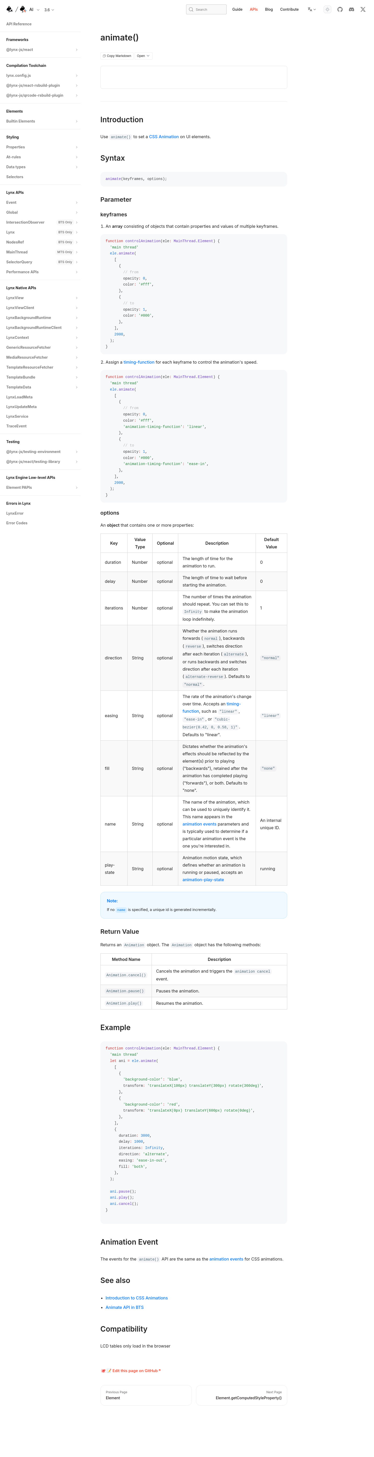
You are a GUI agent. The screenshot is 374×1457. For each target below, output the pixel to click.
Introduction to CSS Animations (137, 1298)
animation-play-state (203, 879)
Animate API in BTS (125, 1307)
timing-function (139, 362)
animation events (199, 824)
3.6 (49, 10)
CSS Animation (164, 136)
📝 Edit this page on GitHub (132, 1370)
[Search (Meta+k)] (206, 9)
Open (143, 56)
